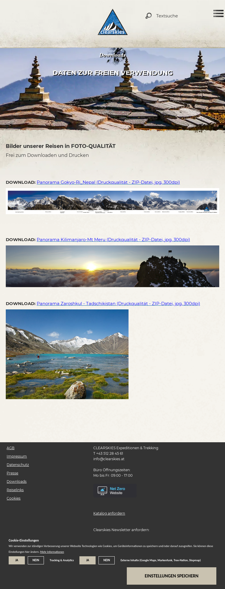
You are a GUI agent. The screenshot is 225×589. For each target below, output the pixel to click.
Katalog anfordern (109, 513)
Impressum (17, 456)
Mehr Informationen (52, 552)
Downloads (17, 481)
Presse (12, 473)
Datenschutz (18, 465)
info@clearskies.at (108, 459)
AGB (10, 448)
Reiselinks (15, 490)
